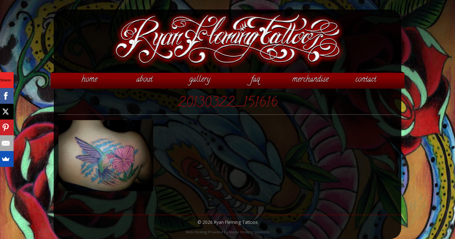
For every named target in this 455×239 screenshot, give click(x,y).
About (144, 79)
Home (89, 79)
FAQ (255, 79)
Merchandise (310, 79)
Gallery (199, 79)
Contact (365, 79)
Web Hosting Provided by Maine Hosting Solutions (227, 232)
